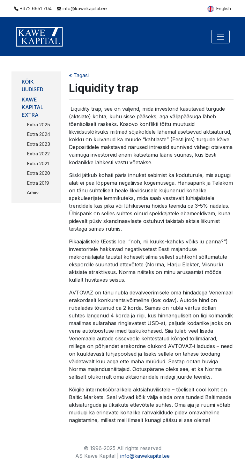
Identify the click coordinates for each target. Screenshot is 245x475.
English (219, 9)
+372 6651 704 (33, 8)
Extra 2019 (38, 183)
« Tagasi (79, 75)
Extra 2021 (38, 163)
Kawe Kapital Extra (32, 107)
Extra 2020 (38, 173)
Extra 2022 (38, 154)
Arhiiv (33, 192)
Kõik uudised (32, 85)
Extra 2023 (38, 144)
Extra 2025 (38, 125)
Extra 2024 (38, 134)
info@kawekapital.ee (82, 8)
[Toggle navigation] (220, 36)
